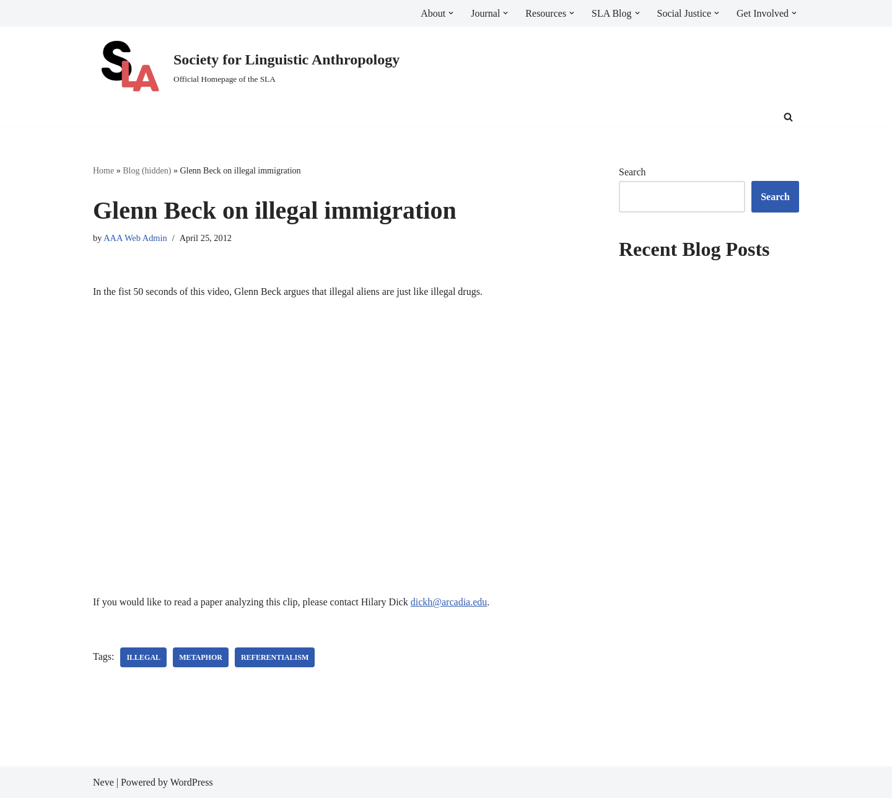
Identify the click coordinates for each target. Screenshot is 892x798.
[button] (450, 13)
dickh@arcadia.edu (449, 602)
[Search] (788, 116)
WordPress (191, 782)
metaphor (200, 657)
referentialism (274, 657)
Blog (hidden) (147, 170)
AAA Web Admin (135, 238)
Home (103, 170)
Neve (103, 782)
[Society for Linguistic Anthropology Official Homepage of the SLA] (246, 67)
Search (632, 172)
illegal (143, 657)
